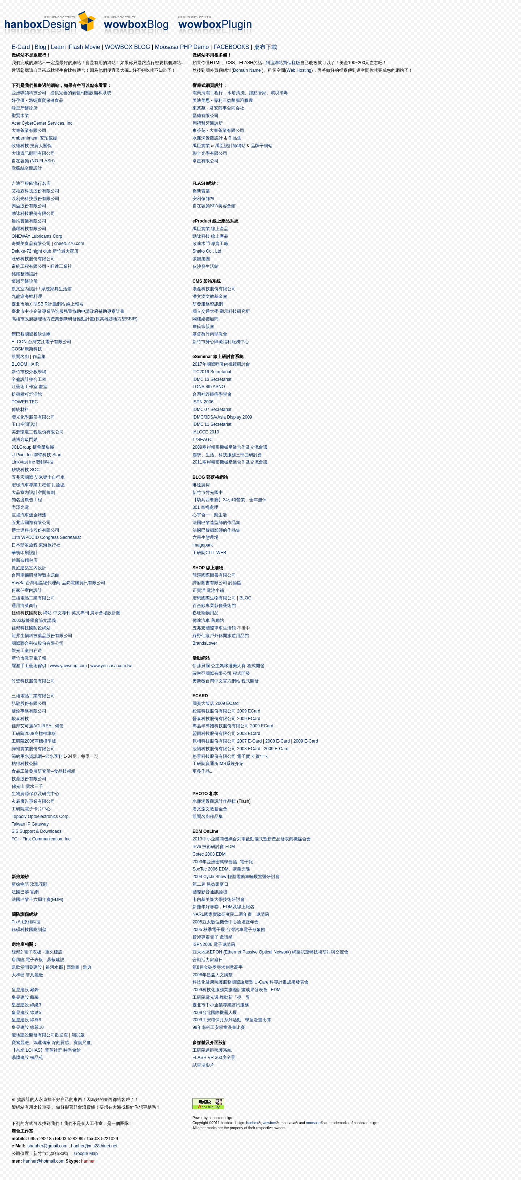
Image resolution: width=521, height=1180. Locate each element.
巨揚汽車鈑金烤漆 (29, 515)
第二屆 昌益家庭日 (210, 884)
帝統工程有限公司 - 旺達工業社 (42, 266)
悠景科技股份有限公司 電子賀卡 (223, 756)
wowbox (269, 1123)
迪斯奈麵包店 (25, 560)
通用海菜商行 (25, 605)
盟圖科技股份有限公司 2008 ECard (226, 733)
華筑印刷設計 (25, 552)
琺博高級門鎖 (25, 439)
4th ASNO (215, 386)
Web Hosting (299, 70)
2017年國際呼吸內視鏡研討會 (221, 364)
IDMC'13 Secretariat (212, 379)
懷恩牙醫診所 (25, 281)
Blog (40, 47)
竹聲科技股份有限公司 (33, 681)
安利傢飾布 (203, 198)
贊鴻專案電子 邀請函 (212, 937)
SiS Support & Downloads (37, 831)
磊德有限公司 (205, 115)
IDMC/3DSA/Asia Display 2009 (222, 417)
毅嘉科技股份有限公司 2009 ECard (226, 711)
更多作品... (202, 771)
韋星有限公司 (205, 160)
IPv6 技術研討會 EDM (213, 846)
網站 (47, 612)
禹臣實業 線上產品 (210, 228)
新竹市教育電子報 (29, 658)
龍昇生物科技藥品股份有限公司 (42, 635)
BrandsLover (204, 643)
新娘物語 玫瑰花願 (29, 884)
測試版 (78, 1035)
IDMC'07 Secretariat (212, 409)
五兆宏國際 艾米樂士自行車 (38, 477)
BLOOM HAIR (25, 364)
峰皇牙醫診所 (25, 108)
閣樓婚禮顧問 (205, 318)
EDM (276, 989)
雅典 (87, 967)
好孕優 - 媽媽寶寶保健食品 (37, 100)
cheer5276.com (69, 243)
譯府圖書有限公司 (209, 582)
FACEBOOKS (231, 47)
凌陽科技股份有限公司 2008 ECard (226, 748)
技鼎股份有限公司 (29, 778)
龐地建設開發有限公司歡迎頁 (40, 1035)
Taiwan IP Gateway (30, 824)
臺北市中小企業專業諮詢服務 (220, 1004)
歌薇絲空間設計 (27, 168)
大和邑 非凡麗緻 (27, 974)
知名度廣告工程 (27, 499)
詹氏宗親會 (203, 326)
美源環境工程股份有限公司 (38, 432)
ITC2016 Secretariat (211, 371)
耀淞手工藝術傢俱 (29, 665)
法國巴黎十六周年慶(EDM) (37, 899)
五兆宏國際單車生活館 (214, 628)
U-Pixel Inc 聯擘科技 (31, 454)
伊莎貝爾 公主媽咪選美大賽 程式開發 (228, 665)
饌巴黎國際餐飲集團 (31, 334)
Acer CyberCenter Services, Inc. (42, 123)
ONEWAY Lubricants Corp (37, 236)
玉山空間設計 (25, 424)
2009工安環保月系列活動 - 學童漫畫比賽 (231, 1019)
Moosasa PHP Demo (182, 47)
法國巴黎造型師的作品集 (216, 522)
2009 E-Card (305, 741)
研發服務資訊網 (207, 304)
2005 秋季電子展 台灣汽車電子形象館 (228, 929)
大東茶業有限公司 (29, 130)
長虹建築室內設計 (29, 567)
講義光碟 (241, 869)
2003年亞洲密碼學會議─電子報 (222, 861)
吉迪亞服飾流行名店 (31, 183)
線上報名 (75, 304)
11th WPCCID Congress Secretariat (46, 537)
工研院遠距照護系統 (212, 1050)
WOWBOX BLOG (127, 47)
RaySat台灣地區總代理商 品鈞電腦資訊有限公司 (58, 582)
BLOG (245, 598)
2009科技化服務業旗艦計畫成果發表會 (229, 989)
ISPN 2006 (202, 401)
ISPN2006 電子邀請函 (213, 944)
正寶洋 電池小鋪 (208, 590)
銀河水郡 (54, 967)
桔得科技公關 (25, 763)
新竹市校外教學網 (29, 371)
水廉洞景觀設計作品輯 (214, 801)
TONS (198, 386)
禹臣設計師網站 (230, 145)
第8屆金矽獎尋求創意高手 (217, 967)
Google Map (86, 1153)
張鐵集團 (201, 258)
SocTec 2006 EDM (210, 869)
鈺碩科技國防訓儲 (29, 929)
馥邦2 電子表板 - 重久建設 (37, 952)
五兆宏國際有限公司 (31, 522)
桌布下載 (265, 47)
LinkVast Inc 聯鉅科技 (33, 462)
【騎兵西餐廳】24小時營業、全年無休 (229, 499)
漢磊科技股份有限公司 (214, 288)
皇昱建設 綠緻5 (26, 1012)
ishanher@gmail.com (46, 1145)
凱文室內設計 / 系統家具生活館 (42, 288)
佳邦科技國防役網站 (31, 628)
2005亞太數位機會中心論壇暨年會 (225, 922)
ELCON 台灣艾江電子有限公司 (41, 341)
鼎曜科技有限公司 (29, 228)
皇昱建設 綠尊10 (28, 1027)
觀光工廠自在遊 (27, 650)
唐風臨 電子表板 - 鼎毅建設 (38, 959)
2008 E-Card (277, 741)
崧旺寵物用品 (205, 612)
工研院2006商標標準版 (34, 741)
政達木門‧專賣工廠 (210, 243)
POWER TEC (25, 401)
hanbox (252, 1123)
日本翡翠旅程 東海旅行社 (36, 545)
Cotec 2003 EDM (208, 854)
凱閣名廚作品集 (207, 816)
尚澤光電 (20, 507)
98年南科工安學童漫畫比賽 (218, 1027)
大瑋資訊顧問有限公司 (33, 153)
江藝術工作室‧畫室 (29, 386)
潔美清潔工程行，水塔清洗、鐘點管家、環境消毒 (240, 92)
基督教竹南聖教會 (209, 334)
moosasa (313, 1123)
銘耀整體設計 (25, 274)
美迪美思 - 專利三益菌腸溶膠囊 (222, 100)
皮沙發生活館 (205, 266)
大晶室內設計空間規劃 (33, 492)
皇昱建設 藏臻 (25, 997)
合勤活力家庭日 (207, 959)
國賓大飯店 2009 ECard (215, 703)
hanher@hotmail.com (43, 1161)
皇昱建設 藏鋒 (25, 989)
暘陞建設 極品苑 (27, 1057)
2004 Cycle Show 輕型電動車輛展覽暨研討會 (236, 876)
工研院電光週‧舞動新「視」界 (221, 997)
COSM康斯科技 (27, 349)
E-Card (21, 47)
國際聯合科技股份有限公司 (38, 643)
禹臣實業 (201, 145)
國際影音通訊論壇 (209, 891)
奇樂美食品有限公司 (31, 243)
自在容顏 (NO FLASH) (33, 160)
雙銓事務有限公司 (29, 711)
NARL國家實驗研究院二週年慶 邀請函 (230, 914)
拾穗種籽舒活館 (27, 394)
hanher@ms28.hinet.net (94, 1145)
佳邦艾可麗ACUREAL (33, 725)
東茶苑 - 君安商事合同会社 (218, 108)
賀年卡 (261, 756)
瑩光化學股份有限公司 (33, 417)
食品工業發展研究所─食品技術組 (44, 771)
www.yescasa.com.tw (111, 665)
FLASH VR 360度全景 (213, 1057)
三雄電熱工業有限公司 (33, 598)
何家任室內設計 (27, 590)
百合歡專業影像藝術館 (214, 605)
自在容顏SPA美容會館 (214, 205)
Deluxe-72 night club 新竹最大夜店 (45, 251)
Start (57, 454)
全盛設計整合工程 (29, 379)
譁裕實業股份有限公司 (33, 748)
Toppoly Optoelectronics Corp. (41, 816)
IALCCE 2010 (205, 432)
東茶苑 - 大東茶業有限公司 (218, 130)
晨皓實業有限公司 (29, 221)
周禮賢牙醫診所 (207, 123)
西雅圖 (73, 967)
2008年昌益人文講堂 (212, 974)
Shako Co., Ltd (206, 251)
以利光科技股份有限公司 (35, 198)
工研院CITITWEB (209, 552)
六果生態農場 (205, 537)
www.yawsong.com (68, 665)
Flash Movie (84, 47)
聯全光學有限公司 (209, 153)
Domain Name (247, 70)
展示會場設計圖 (105, 612)
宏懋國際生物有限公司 (214, 598)
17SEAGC (202, 439)
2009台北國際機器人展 (214, 1012)
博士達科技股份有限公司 (35, 530)
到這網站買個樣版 (283, 62)
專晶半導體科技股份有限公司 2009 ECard (232, 725)
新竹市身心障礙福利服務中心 (220, 341)
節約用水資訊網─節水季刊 (37, 756)
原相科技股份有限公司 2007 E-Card (227, 741)
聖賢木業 (20, 115)
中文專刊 (62, 612)
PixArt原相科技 (26, 922)
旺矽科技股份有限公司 (33, 258)
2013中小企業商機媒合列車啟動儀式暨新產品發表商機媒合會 (251, 839)
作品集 (234, 138)
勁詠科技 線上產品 (210, 236)
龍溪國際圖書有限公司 (214, 575)
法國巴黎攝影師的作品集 (216, 530)
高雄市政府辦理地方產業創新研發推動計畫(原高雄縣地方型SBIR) (74, 318)
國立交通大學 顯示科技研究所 (221, 311)
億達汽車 (201, 620)
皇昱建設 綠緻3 (26, 1004)
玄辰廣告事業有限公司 (33, 801)
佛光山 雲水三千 (27, 786)
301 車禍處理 (205, 507)
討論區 (58, 484)
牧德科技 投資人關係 (32, 145)
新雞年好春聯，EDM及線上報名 (223, 906)
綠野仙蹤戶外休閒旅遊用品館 (220, 635)
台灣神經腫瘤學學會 (212, 394)
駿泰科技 (20, 718)
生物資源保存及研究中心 (35, 793)
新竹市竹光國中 (207, 492)
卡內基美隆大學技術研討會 (218, 899)
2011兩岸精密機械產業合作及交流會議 (229, 462)
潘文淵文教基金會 (209, 296)
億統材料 (20, 409)
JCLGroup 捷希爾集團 (33, 447)
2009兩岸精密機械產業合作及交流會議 (229, 447)
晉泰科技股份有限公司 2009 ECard (226, 718)
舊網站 (217, 620)
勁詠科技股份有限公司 (33, 213)
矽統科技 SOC (25, 469)
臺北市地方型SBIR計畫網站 (38, 304)
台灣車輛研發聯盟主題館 (35, 575)
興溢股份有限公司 (29, 205)
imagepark (202, 545)
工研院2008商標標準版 (34, 733)
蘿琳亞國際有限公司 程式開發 (221, 673)
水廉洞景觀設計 (207, 138)
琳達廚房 (201, 484)
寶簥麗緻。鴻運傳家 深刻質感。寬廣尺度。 (53, 1042)
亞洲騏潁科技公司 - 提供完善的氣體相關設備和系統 (61, 92)
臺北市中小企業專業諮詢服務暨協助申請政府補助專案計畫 (68, 311)
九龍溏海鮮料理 (27, 296)
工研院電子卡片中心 (31, 808)
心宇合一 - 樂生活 (209, 515)
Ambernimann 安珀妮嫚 (34, 138)
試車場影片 (203, 1065)
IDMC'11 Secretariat (212, 424)
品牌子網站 (261, 145)
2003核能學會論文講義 (34, 620)
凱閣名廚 (20, 356)
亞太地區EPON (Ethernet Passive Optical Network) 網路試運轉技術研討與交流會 (270, 952)
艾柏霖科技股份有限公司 (35, 191)
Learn (58, 47)
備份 (59, 725)
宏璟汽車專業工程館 (31, 484)
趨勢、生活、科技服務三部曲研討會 (227, 454)
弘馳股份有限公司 (29, 703)
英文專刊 (80, 612)
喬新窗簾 (201, 191)
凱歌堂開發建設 (27, 967)
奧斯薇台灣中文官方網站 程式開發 (225, 681)
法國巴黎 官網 (25, 891)
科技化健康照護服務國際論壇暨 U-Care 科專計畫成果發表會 (250, 982)
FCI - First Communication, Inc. (42, 839)
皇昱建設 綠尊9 (26, 1019)
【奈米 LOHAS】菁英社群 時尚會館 (46, 1050)
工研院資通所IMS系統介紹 (217, 763)
